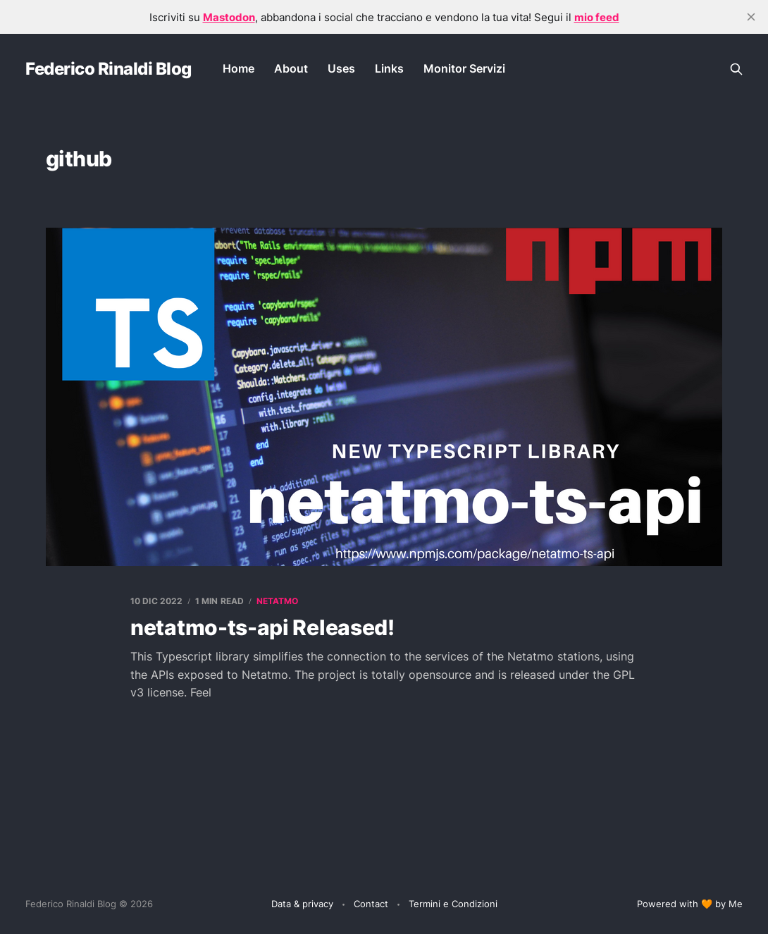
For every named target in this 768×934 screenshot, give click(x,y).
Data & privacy (302, 903)
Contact (371, 903)
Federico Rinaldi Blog (108, 69)
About (291, 68)
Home (238, 68)
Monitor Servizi (464, 68)
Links (389, 68)
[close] (751, 17)
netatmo (277, 601)
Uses (341, 68)
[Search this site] (736, 69)
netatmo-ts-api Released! (262, 627)
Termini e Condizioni (453, 903)
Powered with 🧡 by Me (690, 903)
